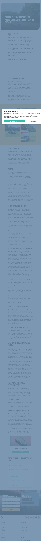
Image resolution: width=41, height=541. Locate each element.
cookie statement (30, 116)
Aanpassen (33, 121)
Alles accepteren (14, 121)
